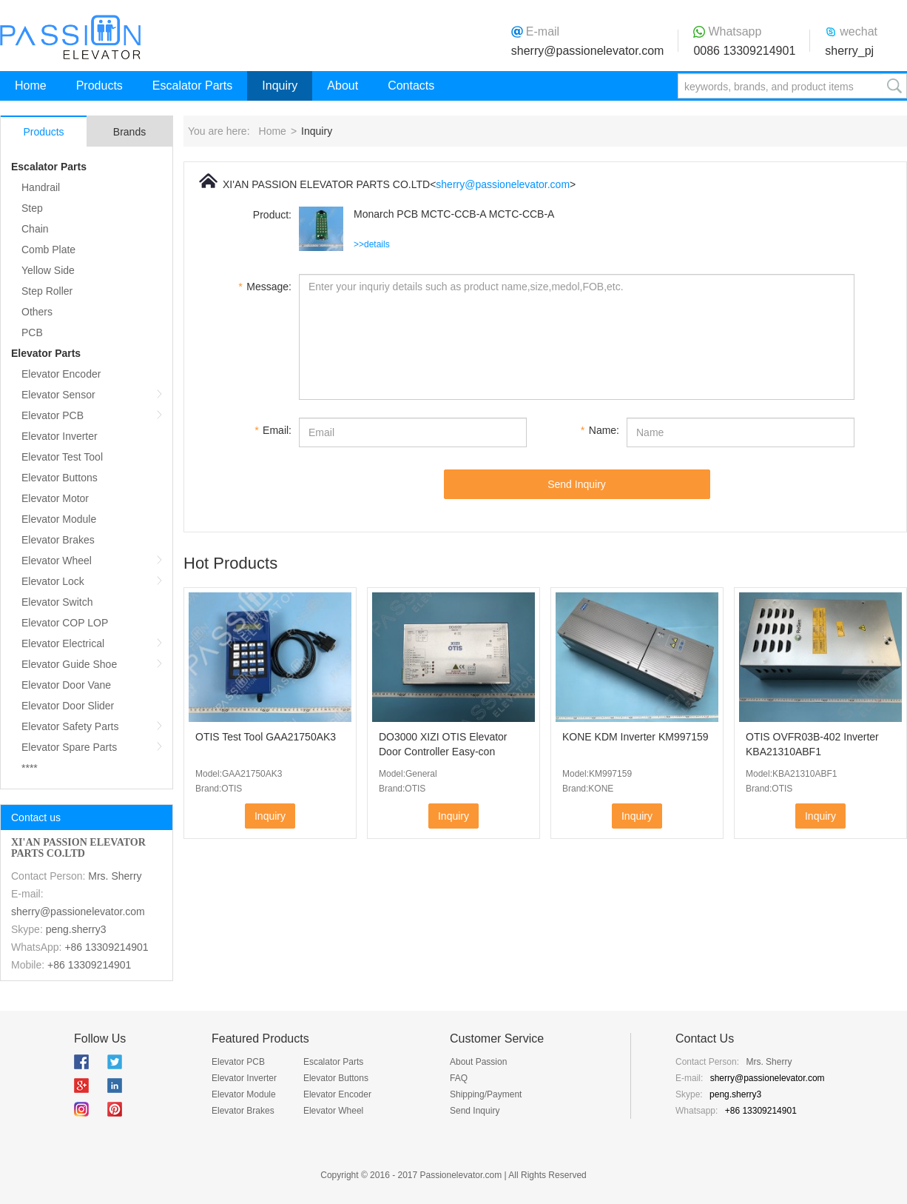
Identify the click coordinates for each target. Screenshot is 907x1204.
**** (29, 768)
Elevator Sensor (58, 395)
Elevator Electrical (62, 643)
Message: (264, 286)
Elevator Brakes (58, 540)
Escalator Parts (192, 85)
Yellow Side (48, 270)
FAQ (459, 1078)
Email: (272, 430)
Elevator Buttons (59, 478)
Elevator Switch (56, 602)
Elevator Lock (52, 581)
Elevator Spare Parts (69, 747)
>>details (372, 244)
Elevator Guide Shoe (69, 664)
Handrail (40, 187)
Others (37, 312)
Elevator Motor (55, 498)
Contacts (411, 85)
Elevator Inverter (59, 436)
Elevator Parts (46, 353)
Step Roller (47, 291)
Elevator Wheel (56, 560)
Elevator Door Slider (67, 706)
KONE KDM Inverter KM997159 (635, 737)
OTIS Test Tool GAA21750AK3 (265, 737)
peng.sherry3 (76, 929)
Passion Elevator (70, 37)
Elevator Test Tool (62, 457)
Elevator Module (58, 519)
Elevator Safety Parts (70, 726)
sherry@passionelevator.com (587, 50)
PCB (32, 332)
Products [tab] (43, 132)
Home (31, 85)
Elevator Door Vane (66, 685)
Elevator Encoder (61, 374)
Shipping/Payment (486, 1094)
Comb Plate (48, 249)
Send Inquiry (576, 484)
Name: (599, 430)
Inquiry (279, 85)
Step (32, 208)
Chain (35, 229)
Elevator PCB (52, 415)
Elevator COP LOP (64, 623)
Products (99, 85)
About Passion (478, 1062)
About (342, 85)
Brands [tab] (129, 132)
